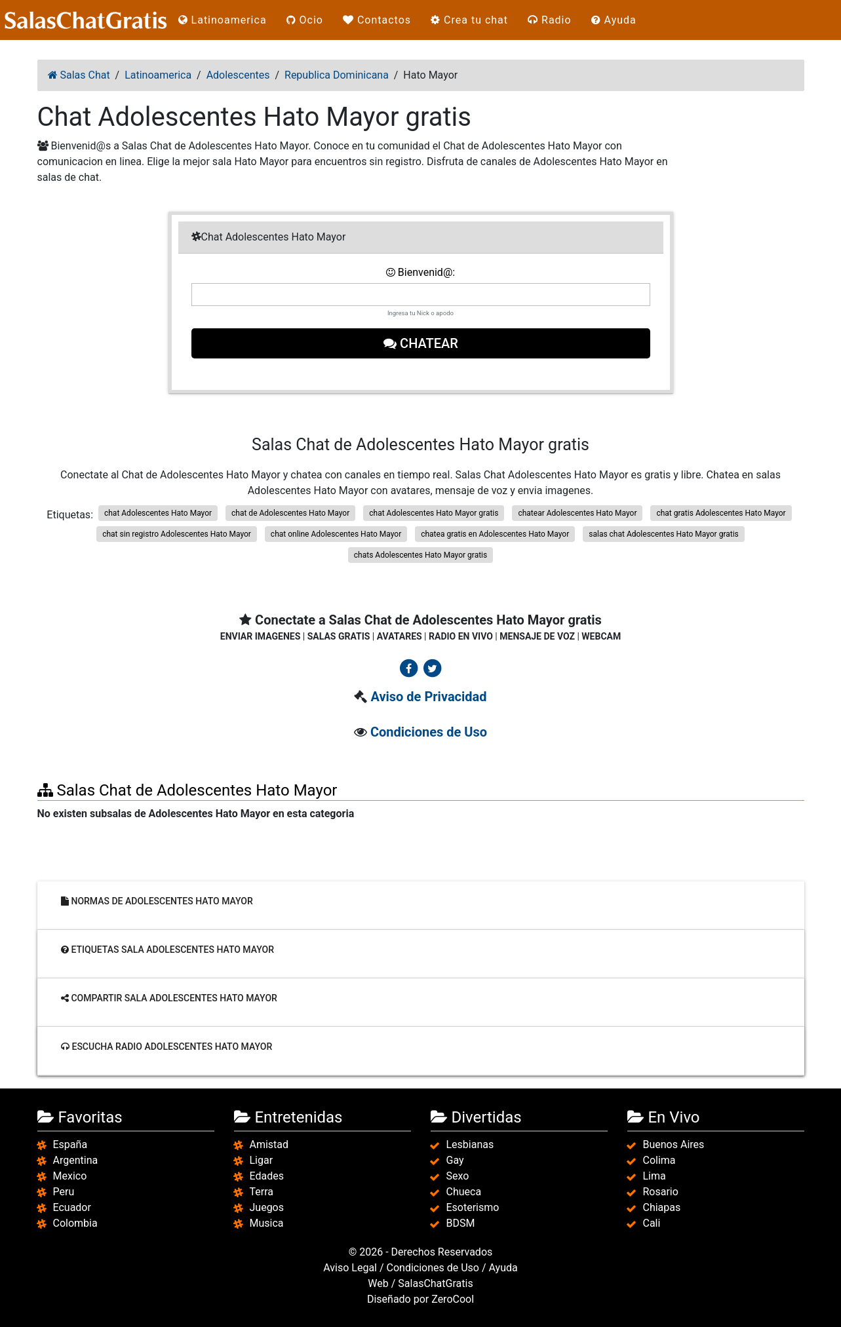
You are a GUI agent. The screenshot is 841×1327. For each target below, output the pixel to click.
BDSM (460, 1223)
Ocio (304, 20)
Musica (267, 1223)
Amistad (269, 1144)
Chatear (420, 343)
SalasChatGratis (435, 1283)
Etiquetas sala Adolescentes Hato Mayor (167, 949)
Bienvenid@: (420, 272)
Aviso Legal (350, 1267)
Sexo (457, 1176)
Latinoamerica (222, 20)
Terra (262, 1191)
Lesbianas (470, 1144)
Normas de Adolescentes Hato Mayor (157, 901)
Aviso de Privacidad (428, 696)
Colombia (75, 1223)
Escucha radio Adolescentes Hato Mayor (166, 1046)
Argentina (75, 1160)
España (70, 1144)
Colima (659, 1160)
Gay (455, 1160)
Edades (267, 1176)
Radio (550, 20)
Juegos (267, 1207)
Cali (652, 1223)
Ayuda (613, 20)
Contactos (377, 20)
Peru (64, 1191)
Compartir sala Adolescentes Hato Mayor (169, 998)
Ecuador (72, 1207)
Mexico (70, 1176)
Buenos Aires (674, 1144)
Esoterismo (472, 1207)
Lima (654, 1176)
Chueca (464, 1191)
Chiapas (662, 1207)
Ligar (261, 1160)
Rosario (660, 1191)
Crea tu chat (469, 20)
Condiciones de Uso (428, 732)
